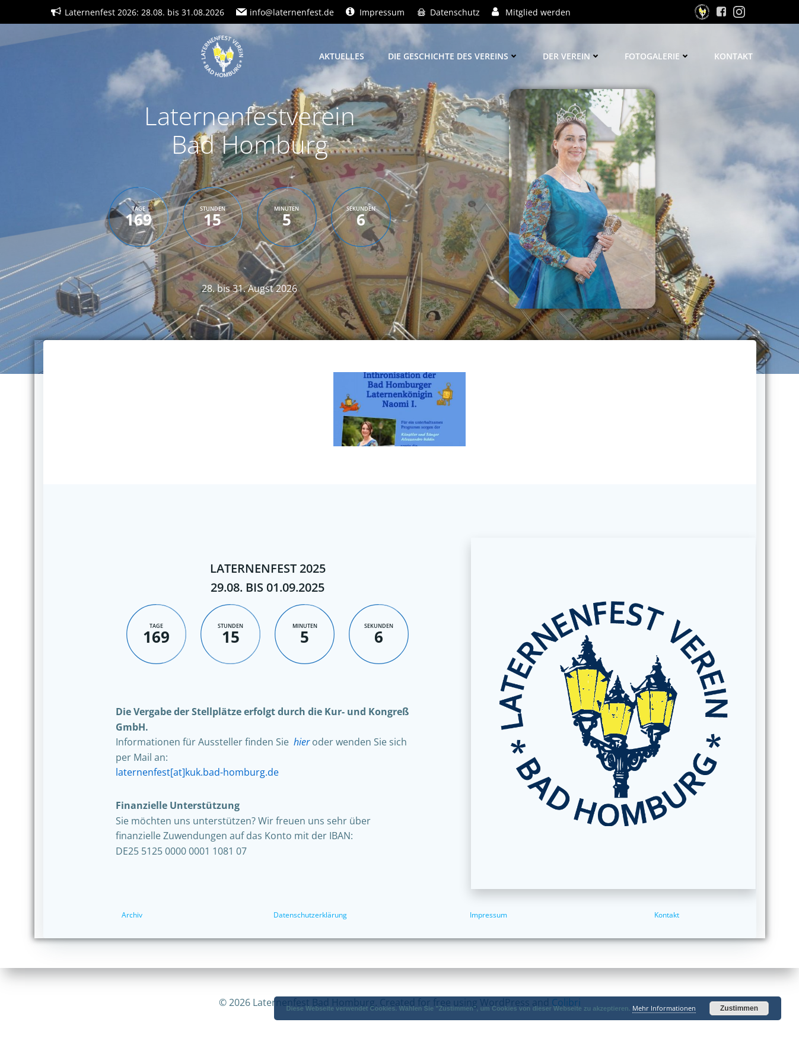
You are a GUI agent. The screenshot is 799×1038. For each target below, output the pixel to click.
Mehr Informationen (664, 1008)
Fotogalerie (657, 56)
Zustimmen (739, 1008)
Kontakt (733, 56)
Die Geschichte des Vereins (453, 56)
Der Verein (572, 56)
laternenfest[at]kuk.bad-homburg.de (197, 772)
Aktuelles (341, 56)
